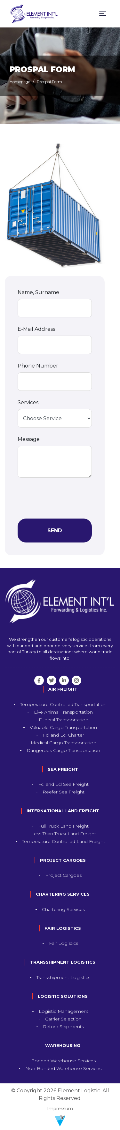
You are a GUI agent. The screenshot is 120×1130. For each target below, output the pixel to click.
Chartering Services (63, 909)
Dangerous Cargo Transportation (63, 750)
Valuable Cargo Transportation (63, 727)
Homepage (20, 81)
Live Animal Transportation (63, 712)
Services (28, 402)
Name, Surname (38, 292)
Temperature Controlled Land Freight (63, 841)
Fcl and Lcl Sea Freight (63, 784)
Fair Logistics (63, 943)
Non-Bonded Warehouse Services (63, 1068)
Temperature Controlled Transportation (63, 704)
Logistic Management (63, 1011)
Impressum (60, 1108)
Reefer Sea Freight (63, 792)
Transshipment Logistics (63, 977)
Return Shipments (63, 1026)
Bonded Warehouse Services (63, 1061)
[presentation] (66, 498)
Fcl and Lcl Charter (63, 735)
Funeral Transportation (63, 720)
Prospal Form (49, 81)
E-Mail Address (36, 329)
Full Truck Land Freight (63, 826)
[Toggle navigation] (102, 13)
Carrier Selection (63, 1019)
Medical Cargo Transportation (63, 743)
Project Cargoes (63, 875)
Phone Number (38, 366)
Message (29, 439)
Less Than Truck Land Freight (63, 834)
